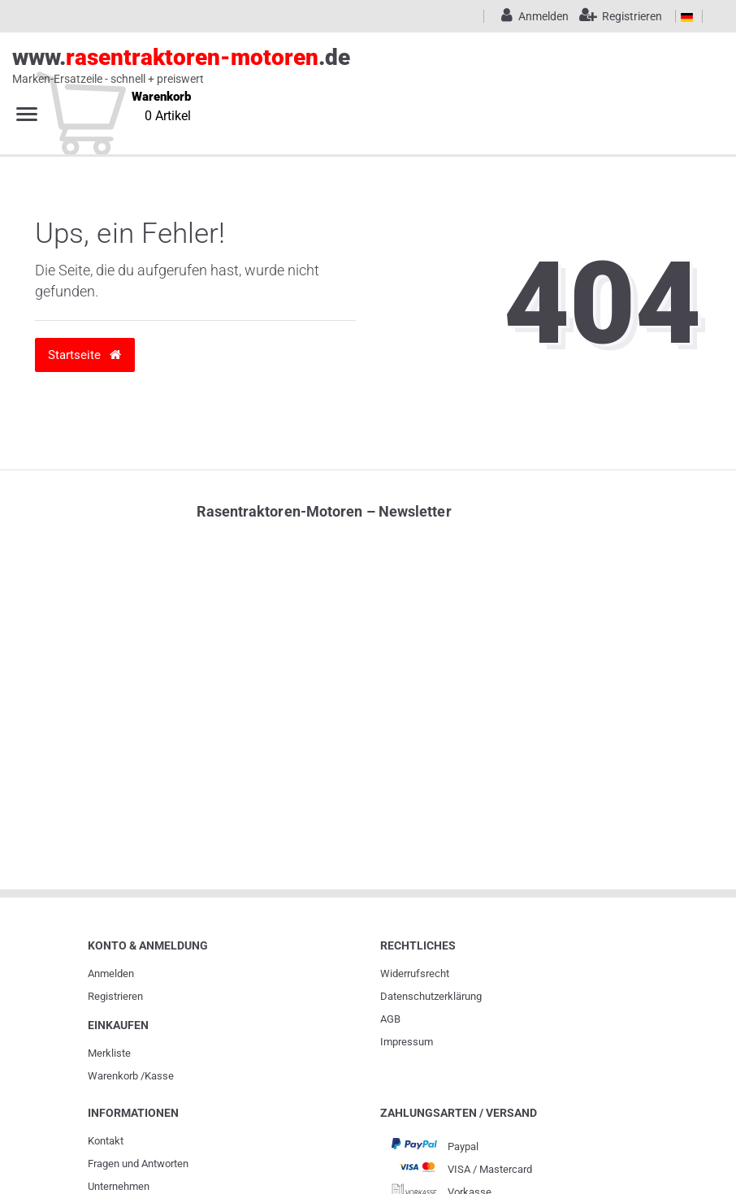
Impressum (406, 1042)
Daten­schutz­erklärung (431, 996)
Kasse (159, 1076)
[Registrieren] (617, 16)
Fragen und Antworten (138, 1163)
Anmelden (111, 973)
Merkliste (109, 1053)
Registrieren (115, 996)
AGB (390, 1019)
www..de (349, 66)
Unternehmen (118, 1186)
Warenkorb (113, 1076)
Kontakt (105, 1141)
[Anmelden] (532, 16)
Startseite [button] (84, 354)
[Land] (687, 16)
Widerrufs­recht (414, 973)
